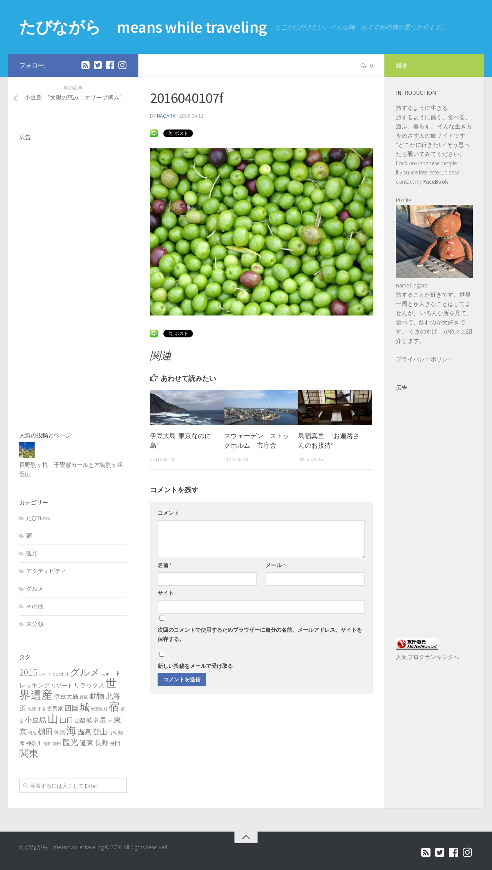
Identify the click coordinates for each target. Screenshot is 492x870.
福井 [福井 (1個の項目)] (47, 743)
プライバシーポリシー (425, 359)
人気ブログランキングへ (427, 657)
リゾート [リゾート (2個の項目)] (62, 685)
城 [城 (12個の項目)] (85, 707)
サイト (166, 592)
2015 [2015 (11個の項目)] (28, 672)
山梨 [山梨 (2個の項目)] (80, 720)
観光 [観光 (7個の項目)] (70, 742)
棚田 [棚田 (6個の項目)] (45, 732)
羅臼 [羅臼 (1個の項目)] (57, 743)
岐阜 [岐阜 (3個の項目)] (92, 720)
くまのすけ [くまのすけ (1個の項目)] (58, 674)
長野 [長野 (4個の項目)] (101, 743)
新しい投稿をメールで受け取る (195, 665)
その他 (34, 606)
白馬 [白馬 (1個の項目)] (112, 733)
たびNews (38, 517)
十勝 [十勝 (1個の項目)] (41, 709)
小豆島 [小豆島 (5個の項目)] (36, 719)
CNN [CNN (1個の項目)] (43, 674)
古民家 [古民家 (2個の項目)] (55, 708)
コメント (168, 513)
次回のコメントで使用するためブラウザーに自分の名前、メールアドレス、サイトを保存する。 (260, 634)
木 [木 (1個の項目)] (110, 721)
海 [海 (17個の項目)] (71, 730)
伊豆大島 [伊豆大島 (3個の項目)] (66, 696)
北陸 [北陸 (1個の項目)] (32, 709)
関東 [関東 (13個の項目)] (28, 753)
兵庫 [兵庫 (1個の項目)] (84, 697)
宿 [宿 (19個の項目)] (114, 707)
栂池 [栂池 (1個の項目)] (32, 733)
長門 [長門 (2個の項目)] (115, 743)
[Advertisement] (73, 281)
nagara (166, 115)
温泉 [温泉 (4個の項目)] (84, 732)
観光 (32, 553)
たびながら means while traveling (143, 27)
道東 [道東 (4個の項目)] (86, 743)
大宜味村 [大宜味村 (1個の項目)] (99, 709)
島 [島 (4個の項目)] (103, 720)
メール (275, 565)
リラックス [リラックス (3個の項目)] (89, 685)
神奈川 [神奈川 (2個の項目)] (34, 743)
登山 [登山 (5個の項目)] (100, 731)
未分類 (34, 624)
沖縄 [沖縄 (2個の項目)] (59, 732)
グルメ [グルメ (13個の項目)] (85, 672)
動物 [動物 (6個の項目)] (97, 696)
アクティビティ (46, 570)
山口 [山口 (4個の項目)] (66, 720)
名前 (165, 565)
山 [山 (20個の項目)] (53, 719)
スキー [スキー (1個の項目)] (107, 674)
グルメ (34, 588)
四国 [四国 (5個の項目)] (71, 707)
